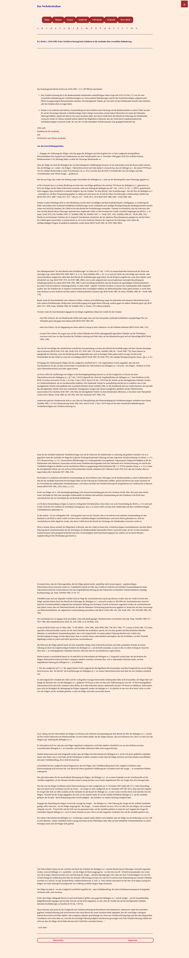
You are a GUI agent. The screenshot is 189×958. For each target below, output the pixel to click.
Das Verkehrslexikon (49, 6)
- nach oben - (42, 927)
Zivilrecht (111, 20)
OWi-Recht (97, 20)
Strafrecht (82, 20)
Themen (58, 20)
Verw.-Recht (125, 20)
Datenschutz (58, 940)
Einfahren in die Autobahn (48, 131)
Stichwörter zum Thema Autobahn (51, 138)
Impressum (133, 940)
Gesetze (70, 20)
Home (47, 20)
